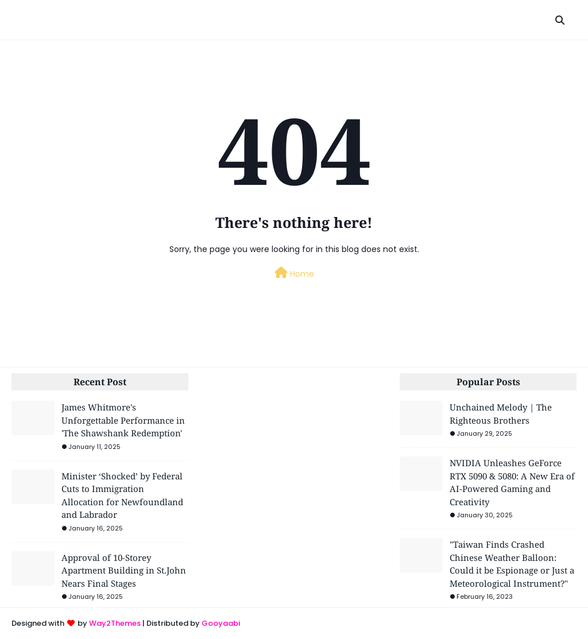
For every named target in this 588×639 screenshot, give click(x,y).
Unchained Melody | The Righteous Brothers (501, 413)
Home (294, 273)
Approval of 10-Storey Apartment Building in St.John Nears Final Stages (123, 570)
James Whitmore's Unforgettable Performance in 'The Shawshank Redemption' (123, 420)
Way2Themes (115, 623)
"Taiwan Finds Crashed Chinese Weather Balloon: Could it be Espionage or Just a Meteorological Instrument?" (512, 564)
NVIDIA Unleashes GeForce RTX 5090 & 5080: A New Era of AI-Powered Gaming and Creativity (512, 482)
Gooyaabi (221, 623)
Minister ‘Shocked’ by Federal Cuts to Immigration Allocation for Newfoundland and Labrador (122, 495)
